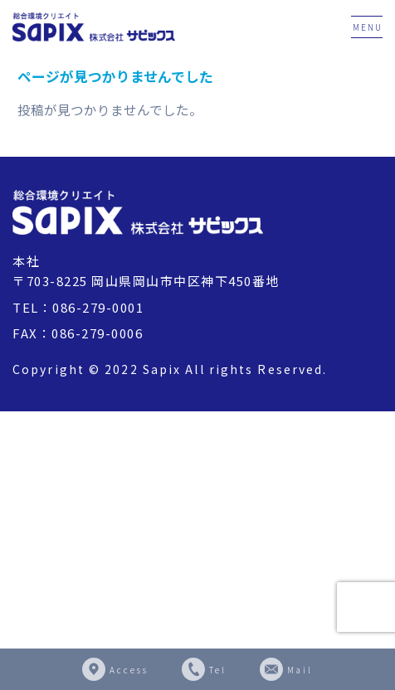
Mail (300, 669)
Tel (218, 669)
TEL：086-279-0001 (78, 307)
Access (129, 669)
